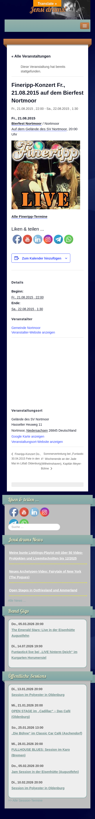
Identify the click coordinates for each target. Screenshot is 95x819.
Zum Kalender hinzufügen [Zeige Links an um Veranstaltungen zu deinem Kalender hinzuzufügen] (41, 258)
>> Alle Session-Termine (25, 800)
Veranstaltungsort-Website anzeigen (37, 442)
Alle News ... (17, 600)
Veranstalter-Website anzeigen (33, 332)
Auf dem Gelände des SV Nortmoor (39, 129)
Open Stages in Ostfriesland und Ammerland (43, 590)
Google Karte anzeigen (27, 436)
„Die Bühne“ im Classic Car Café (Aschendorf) (46, 733)
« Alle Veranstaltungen (31, 56)
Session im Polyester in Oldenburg (38, 695)
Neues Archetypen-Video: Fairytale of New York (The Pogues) (45, 574)
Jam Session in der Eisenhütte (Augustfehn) (45, 772)
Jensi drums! (48, 9)
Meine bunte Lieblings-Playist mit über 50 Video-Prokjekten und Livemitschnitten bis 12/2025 (46, 555)
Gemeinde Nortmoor (26, 328)
